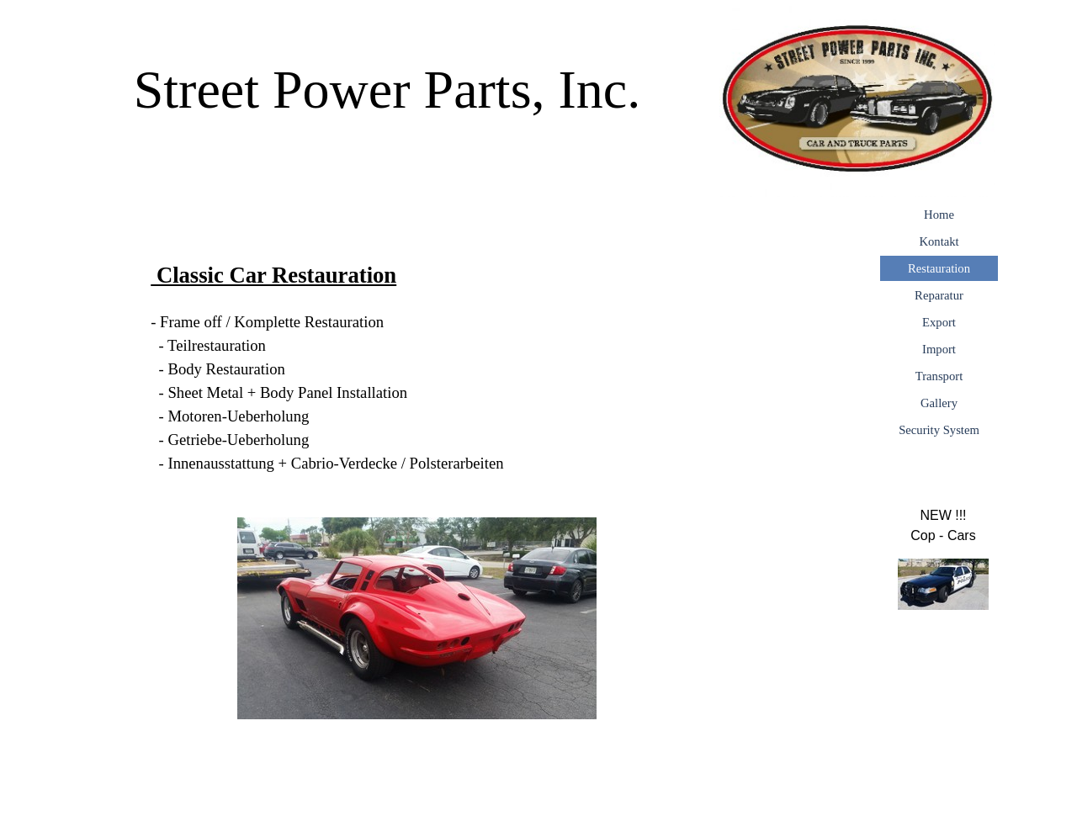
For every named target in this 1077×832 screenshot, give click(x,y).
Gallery (939, 403)
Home (939, 214)
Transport (939, 376)
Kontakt (938, 241)
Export (939, 322)
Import (939, 349)
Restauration (939, 268)
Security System (939, 430)
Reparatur (939, 295)
